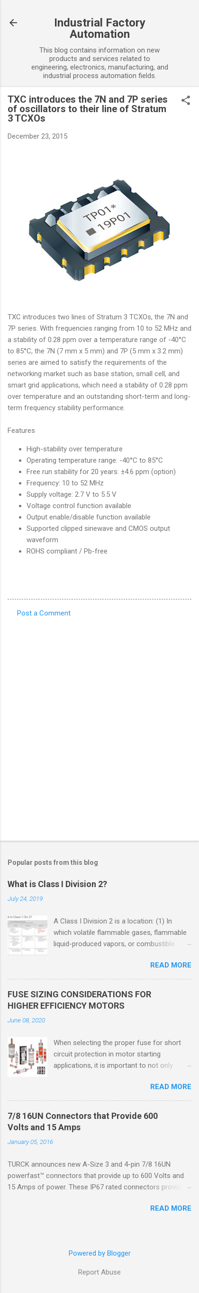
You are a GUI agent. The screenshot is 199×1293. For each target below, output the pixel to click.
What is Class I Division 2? (57, 884)
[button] (185, 101)
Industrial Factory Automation (99, 28)
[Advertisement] (99, 726)
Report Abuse (99, 1272)
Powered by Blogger (100, 1253)
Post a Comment (44, 613)
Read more (170, 965)
